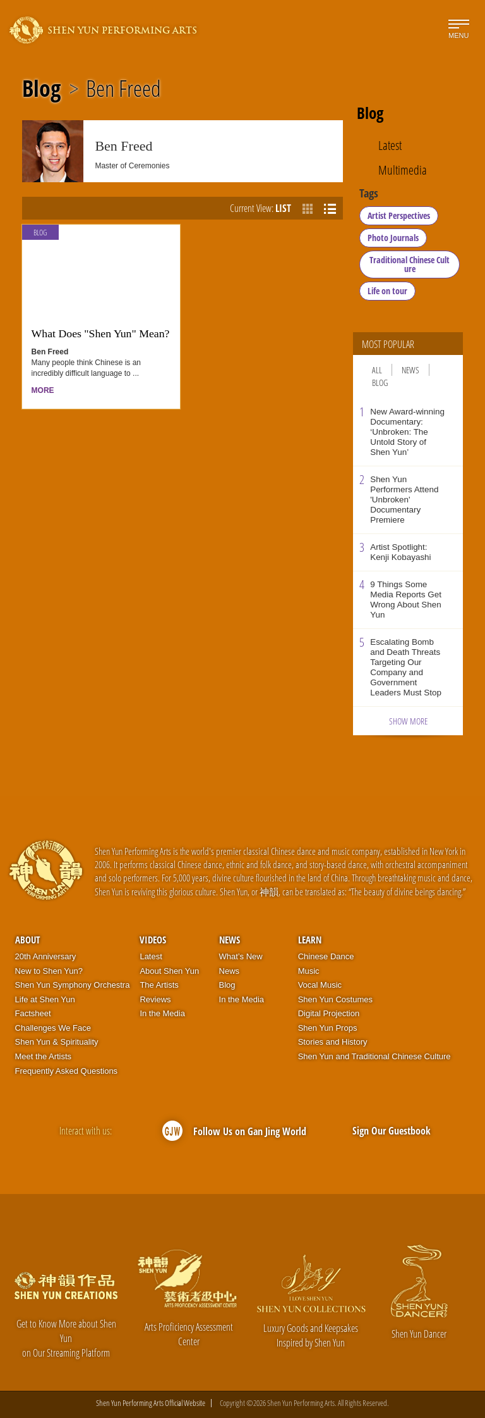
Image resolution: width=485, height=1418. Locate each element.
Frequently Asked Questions (66, 1071)
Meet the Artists (43, 1056)
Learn (309, 939)
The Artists (159, 985)
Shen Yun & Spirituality (57, 1042)
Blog (41, 88)
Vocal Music (320, 985)
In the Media (162, 1013)
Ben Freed (123, 88)
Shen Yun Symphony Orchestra (72, 985)
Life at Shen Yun (45, 999)
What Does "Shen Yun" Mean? (101, 333)
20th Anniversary (45, 956)
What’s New (241, 956)
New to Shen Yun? (49, 971)
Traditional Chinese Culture (409, 264)
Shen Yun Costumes (335, 999)
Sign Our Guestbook (391, 1131)
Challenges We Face (53, 1028)
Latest (390, 145)
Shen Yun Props (327, 1028)
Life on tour (387, 291)
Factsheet (33, 1013)
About (27, 939)
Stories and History (333, 1042)
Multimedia (402, 170)
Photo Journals (393, 238)
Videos (153, 939)
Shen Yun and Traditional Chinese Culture (374, 1056)
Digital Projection (329, 1013)
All (377, 370)
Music (309, 971)
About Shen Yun (169, 971)
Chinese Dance (326, 956)
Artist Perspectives (399, 215)
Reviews (155, 999)
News (410, 370)
